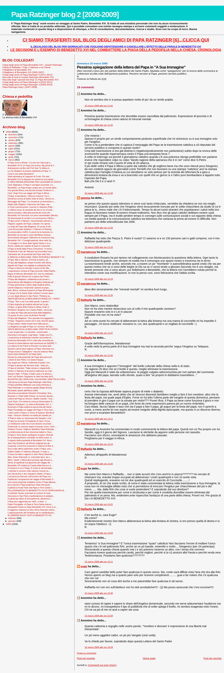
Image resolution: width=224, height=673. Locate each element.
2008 (8, 524)
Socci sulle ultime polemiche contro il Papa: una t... (30, 449)
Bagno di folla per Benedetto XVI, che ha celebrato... (31, 274)
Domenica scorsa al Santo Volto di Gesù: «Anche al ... (32, 199)
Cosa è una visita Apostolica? (21, 174)
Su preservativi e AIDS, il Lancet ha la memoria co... (31, 232)
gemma (85, 197)
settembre (13, 143)
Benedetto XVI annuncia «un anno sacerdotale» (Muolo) (33, 215)
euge (84, 468)
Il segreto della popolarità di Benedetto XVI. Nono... (30, 440)
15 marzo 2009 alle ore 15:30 (99, 593)
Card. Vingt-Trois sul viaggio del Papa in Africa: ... (30, 193)
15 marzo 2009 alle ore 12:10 (99, 247)
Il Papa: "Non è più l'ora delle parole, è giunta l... (29, 301)
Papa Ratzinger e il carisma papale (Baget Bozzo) (30, 387)
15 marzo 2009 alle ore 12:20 (99, 295)
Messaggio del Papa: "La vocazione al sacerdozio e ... (32, 201)
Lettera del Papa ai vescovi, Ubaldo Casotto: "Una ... (31, 399)
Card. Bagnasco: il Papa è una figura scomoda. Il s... (31, 185)
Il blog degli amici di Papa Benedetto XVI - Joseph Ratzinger (32, 65)
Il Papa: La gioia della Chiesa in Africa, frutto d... (29, 307)
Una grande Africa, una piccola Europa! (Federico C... (31, 190)
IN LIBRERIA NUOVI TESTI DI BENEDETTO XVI (30, 515)
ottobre (12, 140)
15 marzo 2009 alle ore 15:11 (99, 561)
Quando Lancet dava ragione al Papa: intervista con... (32, 349)
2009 (8, 132)
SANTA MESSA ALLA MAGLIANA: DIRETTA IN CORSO (33, 329)
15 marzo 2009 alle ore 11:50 (99, 193)
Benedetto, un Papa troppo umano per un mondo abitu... (33, 188)
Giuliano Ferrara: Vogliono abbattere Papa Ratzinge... (32, 429)
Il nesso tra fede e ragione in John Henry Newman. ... (31, 454)
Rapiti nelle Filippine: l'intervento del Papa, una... (29, 204)
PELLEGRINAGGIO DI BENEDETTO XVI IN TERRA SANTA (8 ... (37, 490)
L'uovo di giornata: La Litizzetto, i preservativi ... (29, 332)
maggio (12, 154)
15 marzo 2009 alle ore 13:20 (99, 464)
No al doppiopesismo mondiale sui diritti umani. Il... (30, 437)
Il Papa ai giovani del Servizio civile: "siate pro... (29, 365)
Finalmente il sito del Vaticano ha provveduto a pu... (31, 251)
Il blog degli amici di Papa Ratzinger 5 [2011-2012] (27, 74)
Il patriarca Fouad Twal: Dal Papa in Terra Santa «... (31, 487)
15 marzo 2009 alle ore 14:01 (99, 504)
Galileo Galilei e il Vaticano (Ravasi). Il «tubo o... (29, 451)
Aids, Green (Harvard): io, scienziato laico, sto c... (30, 457)
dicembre (13, 134)
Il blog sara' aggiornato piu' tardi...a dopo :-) (27, 501)
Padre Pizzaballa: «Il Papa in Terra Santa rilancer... (30, 504)
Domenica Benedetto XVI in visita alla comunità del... (31, 340)
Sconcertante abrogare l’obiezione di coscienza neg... (31, 237)
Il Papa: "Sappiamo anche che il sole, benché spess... (32, 321)
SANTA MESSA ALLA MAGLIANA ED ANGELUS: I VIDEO (34, 299)
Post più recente (86, 658)
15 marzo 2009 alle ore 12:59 (99, 381)
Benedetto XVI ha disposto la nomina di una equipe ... (32, 179)
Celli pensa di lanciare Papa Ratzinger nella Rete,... (31, 382)
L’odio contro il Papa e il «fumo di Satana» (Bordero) (31, 413)
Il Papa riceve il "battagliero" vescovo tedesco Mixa (30, 351)
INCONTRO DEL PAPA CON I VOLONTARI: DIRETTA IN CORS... (37, 379)
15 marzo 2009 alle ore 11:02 (99, 106)
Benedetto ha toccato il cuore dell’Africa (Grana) (29, 235)
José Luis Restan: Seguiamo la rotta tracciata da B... (31, 376)
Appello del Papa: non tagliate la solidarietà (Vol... (30, 265)
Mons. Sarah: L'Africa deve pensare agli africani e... (31, 460)
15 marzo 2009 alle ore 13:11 (99, 419)
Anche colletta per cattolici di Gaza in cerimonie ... (30, 246)
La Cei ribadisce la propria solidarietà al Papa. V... (30, 171)
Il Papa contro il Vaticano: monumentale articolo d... (30, 221)
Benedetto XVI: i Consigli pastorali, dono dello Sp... (30, 240)
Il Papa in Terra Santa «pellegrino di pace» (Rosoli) (30, 435)
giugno (11, 151)
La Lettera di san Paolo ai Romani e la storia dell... (30, 346)
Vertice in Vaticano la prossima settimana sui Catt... (30, 371)
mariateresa (88, 251)
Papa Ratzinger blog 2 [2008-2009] (65, 14)
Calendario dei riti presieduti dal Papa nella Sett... (30, 254)
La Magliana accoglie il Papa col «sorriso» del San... (31, 326)
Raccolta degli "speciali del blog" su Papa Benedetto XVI (30, 79)
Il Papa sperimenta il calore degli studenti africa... (30, 285)
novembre (13, 137)
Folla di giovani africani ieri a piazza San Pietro (28, 276)
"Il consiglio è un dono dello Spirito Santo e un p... (30, 243)
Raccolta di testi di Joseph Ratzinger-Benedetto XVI (28, 77)
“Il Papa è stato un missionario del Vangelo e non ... (30, 418)
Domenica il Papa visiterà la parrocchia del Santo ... (31, 407)
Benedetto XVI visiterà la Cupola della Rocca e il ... (30, 465)
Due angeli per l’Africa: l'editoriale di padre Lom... (29, 362)
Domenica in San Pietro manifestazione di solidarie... (31, 496)
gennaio (12, 521)
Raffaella (86, 299)
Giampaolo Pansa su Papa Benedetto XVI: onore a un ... (33, 507)
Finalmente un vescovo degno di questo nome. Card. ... (32, 426)
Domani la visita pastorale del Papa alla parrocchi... (30, 357)
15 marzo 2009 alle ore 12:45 (99, 355)
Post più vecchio (212, 658)
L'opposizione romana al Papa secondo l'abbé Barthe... (32, 271)
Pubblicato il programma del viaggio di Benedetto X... (31, 479)
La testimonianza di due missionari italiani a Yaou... (30, 432)
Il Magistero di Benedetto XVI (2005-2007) (23, 72)
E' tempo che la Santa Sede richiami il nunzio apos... (31, 293)
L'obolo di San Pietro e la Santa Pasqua (25, 360)
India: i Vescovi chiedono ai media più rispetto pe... (30, 415)
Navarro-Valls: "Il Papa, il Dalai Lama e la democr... (30, 374)
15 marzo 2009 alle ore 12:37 (99, 333)
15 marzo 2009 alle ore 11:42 (99, 125)
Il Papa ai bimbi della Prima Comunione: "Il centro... (30, 249)
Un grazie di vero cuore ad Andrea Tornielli (26, 315)
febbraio (12, 518)
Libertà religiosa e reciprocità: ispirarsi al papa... (29, 288)
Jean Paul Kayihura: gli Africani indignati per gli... (29, 443)
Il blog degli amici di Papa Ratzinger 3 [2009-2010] (27, 84)
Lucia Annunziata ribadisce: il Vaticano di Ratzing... (30, 229)
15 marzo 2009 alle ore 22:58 (99, 616)
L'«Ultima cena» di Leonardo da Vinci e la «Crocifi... (31, 210)
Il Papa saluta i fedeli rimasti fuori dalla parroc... (29, 324)
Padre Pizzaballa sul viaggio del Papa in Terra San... (31, 410)
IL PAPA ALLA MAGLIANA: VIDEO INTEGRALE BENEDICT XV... (37, 257)
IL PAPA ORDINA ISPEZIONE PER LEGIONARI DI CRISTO (34, 182)
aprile (11, 157)
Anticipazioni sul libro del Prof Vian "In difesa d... (29, 168)
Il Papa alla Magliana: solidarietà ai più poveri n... (29, 279)
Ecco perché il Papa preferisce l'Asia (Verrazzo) (29, 485)
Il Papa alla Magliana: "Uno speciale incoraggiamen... (31, 318)
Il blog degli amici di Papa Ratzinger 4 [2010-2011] (27, 82)
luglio (11, 148)
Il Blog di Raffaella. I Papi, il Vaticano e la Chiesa (26, 67)
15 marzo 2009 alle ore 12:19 (99, 279)
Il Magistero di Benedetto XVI (16, 69)
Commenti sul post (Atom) (102, 665)
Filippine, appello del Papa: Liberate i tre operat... (30, 224)
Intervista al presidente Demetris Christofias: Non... (30, 393)
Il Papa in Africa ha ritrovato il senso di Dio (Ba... (29, 268)
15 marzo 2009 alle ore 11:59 (99, 228)
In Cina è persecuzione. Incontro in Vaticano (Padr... (31, 207)
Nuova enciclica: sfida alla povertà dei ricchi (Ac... (30, 213)
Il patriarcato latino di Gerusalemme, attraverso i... (30, 498)
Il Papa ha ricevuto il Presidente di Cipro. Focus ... (30, 421)
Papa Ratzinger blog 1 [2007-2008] (19, 87)
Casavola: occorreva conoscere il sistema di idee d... (31, 446)
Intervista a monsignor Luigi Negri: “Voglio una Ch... (31, 335)
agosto (11, 146)
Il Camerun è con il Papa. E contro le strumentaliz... (30, 468)
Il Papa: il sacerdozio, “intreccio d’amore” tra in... (29, 196)
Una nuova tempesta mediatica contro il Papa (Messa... (32, 482)
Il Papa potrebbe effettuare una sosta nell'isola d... (30, 385)
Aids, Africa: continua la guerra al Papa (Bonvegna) (30, 290)
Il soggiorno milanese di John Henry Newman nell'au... (32, 510)
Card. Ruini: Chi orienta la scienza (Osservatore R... (31, 401)
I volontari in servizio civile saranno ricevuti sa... (29, 471)
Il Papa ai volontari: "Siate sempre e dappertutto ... (30, 368)
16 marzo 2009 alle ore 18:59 (99, 647)
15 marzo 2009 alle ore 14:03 (99, 533)
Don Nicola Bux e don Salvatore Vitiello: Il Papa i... (30, 474)
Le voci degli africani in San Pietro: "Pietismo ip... (29, 296)
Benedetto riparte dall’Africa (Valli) (23, 390)
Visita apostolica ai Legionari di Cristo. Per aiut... (29, 176)
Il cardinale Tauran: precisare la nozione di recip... (30, 493)
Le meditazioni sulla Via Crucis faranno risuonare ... (30, 424)
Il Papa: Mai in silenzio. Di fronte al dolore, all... (28, 260)
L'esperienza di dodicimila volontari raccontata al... (30, 337)
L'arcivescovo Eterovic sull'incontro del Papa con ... (30, 476)
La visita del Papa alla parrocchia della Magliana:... (30, 313)
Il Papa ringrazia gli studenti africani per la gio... (29, 304)
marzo (11, 160)
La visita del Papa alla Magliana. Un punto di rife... (30, 226)
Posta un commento (86, 653)
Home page (149, 658)
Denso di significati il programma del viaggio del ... (30, 462)
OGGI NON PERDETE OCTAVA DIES (24, 354)
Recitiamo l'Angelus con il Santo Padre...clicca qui (30, 310)
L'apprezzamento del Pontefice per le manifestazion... (31, 513)
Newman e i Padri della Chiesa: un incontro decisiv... (31, 396)
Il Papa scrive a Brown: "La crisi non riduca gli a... (30, 162)
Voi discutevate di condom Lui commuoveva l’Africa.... (32, 218)
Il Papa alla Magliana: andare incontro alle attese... (30, 262)
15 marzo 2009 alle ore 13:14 (99, 444)
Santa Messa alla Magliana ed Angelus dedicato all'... (31, 282)
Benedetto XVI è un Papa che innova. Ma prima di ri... (32, 165)
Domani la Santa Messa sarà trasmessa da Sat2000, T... (33, 343)
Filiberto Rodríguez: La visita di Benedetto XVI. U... (30, 404)
